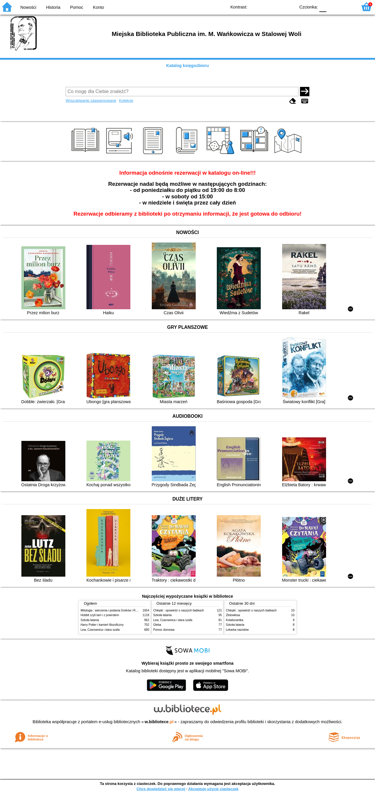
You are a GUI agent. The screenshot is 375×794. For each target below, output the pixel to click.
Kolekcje (126, 100)
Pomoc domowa (163, 629)
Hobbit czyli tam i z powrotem (100, 615)
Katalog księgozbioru (187, 65)
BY (289, 6)
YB (278, 6)
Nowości (28, 7)
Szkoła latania (90, 620)
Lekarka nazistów (237, 629)
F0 (322, 6)
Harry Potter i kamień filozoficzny (102, 624)
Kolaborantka (234, 620)
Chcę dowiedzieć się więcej (161, 789)
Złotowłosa (233, 615)
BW (266, 6)
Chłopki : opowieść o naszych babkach (178, 610)
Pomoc (76, 7)
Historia (53, 7)
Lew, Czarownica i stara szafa (100, 629)
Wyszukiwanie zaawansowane (91, 100)
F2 (346, 6)
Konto (98, 7)
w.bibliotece (159, 721)
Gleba (157, 624)
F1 (333, 6)
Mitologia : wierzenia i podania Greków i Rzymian (113, 610)
